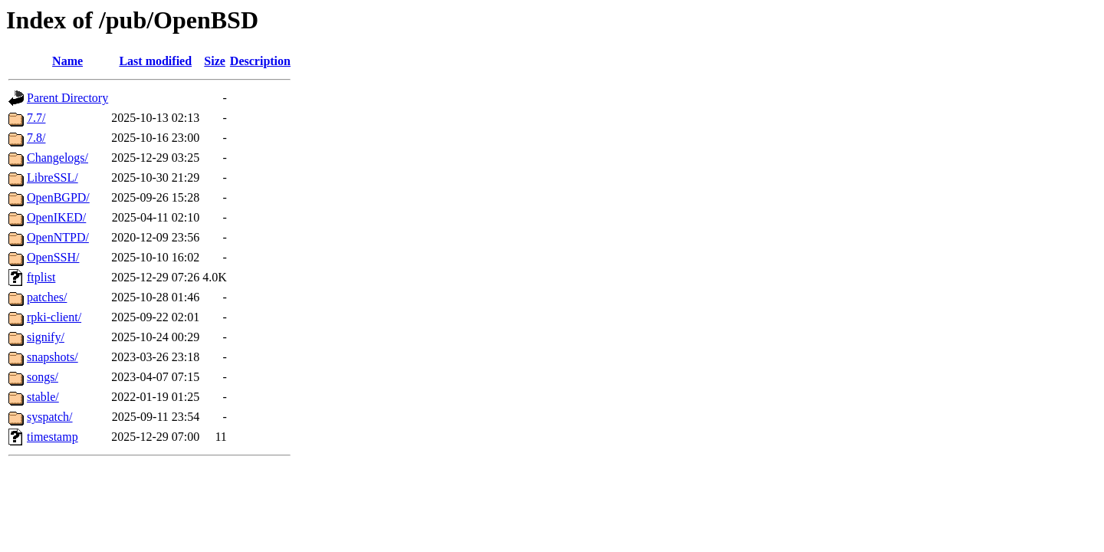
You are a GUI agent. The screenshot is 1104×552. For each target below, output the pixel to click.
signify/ (45, 336)
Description (260, 60)
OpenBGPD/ (58, 197)
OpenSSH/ (53, 257)
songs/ (42, 376)
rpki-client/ (54, 317)
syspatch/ (50, 416)
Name (67, 60)
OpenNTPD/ (58, 237)
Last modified (155, 60)
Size (214, 60)
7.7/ (36, 117)
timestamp (52, 436)
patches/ (47, 297)
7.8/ (36, 137)
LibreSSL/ (52, 177)
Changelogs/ (57, 157)
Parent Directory (67, 97)
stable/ (43, 396)
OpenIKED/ (56, 217)
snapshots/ (52, 356)
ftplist (41, 277)
